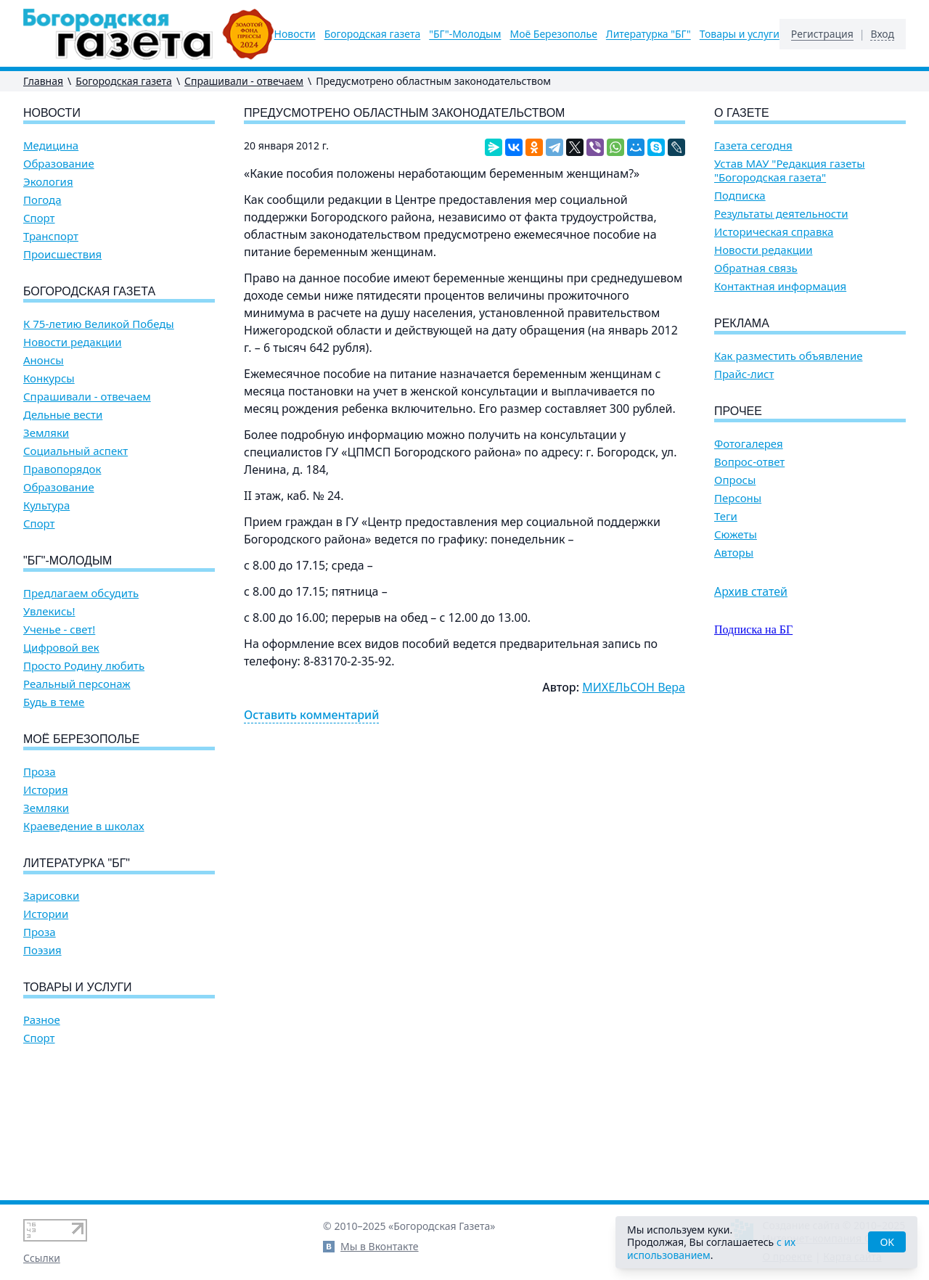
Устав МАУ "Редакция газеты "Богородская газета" (789, 170)
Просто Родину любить (83, 666)
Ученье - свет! (59, 629)
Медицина (50, 145)
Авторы (733, 552)
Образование (58, 164)
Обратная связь (756, 268)
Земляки (46, 433)
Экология (48, 182)
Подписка (740, 195)
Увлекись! (49, 611)
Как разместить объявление (788, 356)
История (45, 790)
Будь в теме (53, 702)
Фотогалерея (748, 444)
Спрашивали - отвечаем (243, 81)
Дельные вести (62, 415)
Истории (45, 914)
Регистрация (822, 34)
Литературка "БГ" (648, 34)
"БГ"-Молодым (465, 34)
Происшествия (62, 254)
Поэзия (42, 950)
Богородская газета (372, 34)
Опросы (735, 480)
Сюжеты (735, 534)
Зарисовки (51, 896)
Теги (725, 516)
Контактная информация (780, 286)
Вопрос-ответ (749, 462)
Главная (43, 81)
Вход (882, 34)
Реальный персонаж (77, 684)
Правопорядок (62, 469)
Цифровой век (61, 648)
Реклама (741, 323)
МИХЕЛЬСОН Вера (633, 687)
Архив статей (750, 591)
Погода (42, 200)
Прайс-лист (744, 374)
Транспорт (50, 236)
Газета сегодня (753, 145)
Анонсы (43, 360)
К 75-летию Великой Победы (98, 324)
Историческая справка (773, 232)
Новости (295, 34)
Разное (41, 1020)
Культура (46, 505)
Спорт (39, 218)
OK (887, 1242)
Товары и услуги (739, 34)
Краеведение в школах (83, 826)
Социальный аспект (75, 451)
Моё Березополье (553, 34)
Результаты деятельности (781, 214)
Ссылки (41, 1258)
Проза (39, 772)
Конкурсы (49, 378)
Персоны (737, 498)
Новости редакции (72, 342)
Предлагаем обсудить (81, 593)
